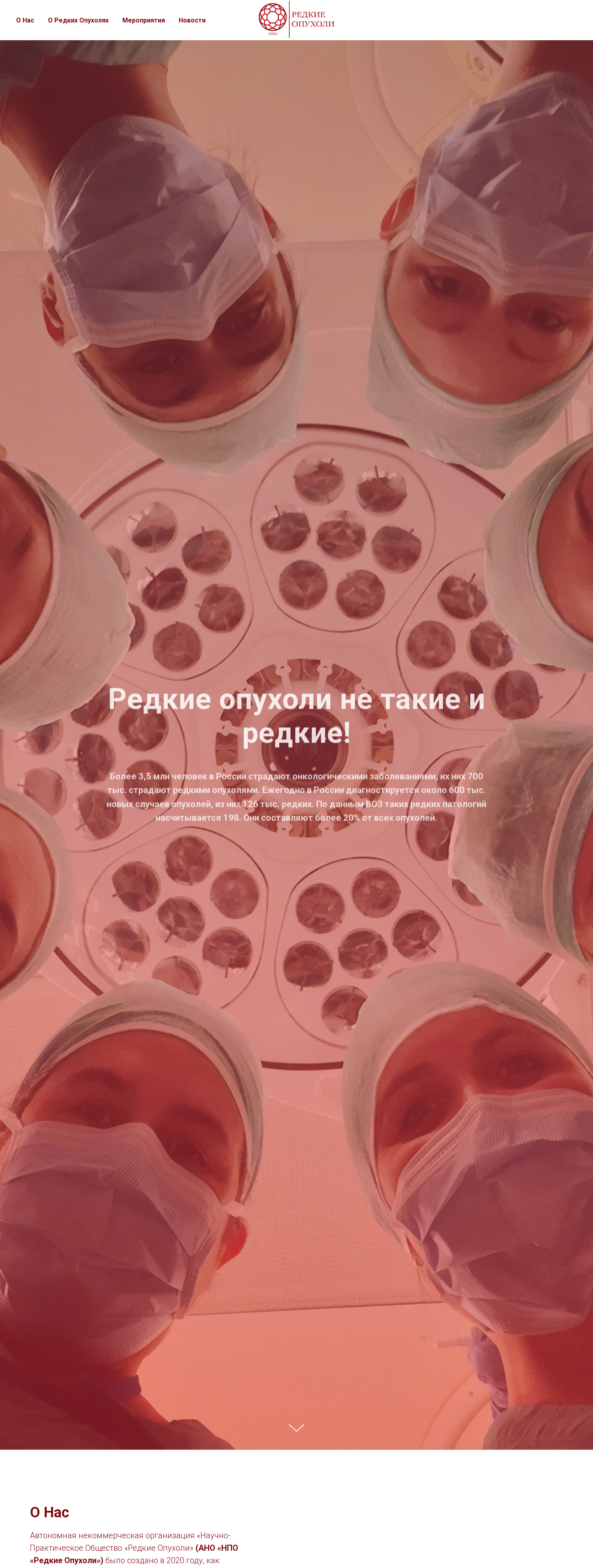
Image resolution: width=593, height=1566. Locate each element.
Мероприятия (143, 20)
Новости (192, 20)
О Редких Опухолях (78, 20)
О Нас (25, 20)
